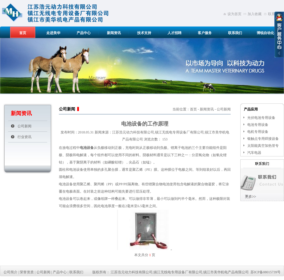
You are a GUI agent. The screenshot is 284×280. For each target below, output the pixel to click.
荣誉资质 (27, 272)
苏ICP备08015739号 (266, 272)
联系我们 (235, 33)
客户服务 (205, 33)
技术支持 (144, 33)
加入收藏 (255, 14)
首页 (22, 33)
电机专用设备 (257, 132)
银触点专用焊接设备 (263, 139)
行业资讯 (24, 137)
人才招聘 (174, 33)
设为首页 (234, 14)
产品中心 (84, 33)
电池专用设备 (257, 125)
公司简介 (10, 272)
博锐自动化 (265, 33)
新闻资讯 (114, 33)
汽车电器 (254, 153)
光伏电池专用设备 (261, 118)
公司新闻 (24, 126)
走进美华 (53, 33)
